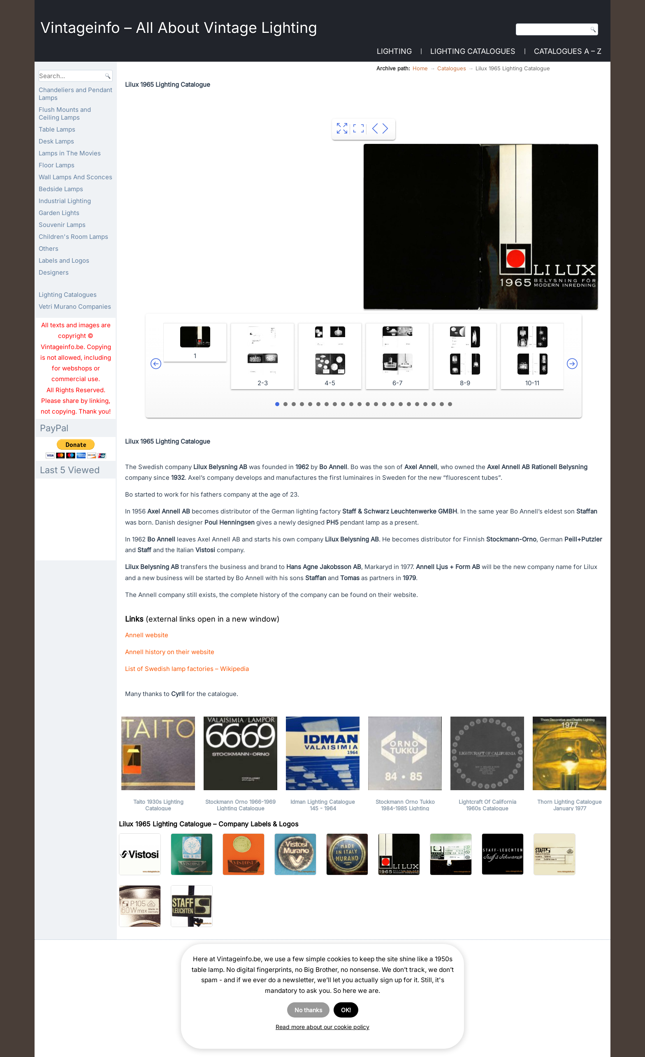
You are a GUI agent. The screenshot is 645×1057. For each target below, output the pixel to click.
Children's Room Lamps (73, 237)
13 (376, 404)
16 (401, 404)
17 (409, 404)
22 (450, 404)
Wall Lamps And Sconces (75, 177)
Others (48, 248)
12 (368, 404)
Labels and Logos (64, 260)
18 (417, 404)
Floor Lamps (56, 165)
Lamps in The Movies (70, 153)
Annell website (146, 635)
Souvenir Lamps (62, 225)
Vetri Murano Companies (75, 306)
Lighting (394, 51)
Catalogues (451, 68)
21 (442, 404)
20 (434, 404)
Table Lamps (57, 129)
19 (425, 404)
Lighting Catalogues (472, 51)
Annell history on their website (169, 652)
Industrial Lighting (65, 201)
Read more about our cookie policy (322, 1026)
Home (420, 68)
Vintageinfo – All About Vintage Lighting (178, 28)
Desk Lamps (56, 141)
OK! (346, 1009)
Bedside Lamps (61, 189)
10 (351, 404)
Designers (54, 272)
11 (359, 404)
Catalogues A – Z (567, 51)
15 (392, 404)
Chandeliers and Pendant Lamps (75, 94)
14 (384, 404)
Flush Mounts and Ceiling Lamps (65, 113)
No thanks (308, 1009)
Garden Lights (59, 213)
